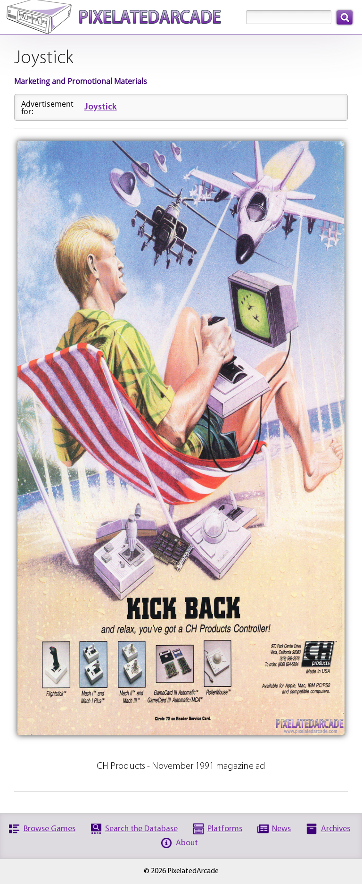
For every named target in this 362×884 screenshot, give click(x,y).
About (187, 843)
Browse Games (49, 829)
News (281, 829)
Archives (335, 829)
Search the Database (141, 829)
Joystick (100, 107)
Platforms (224, 829)
